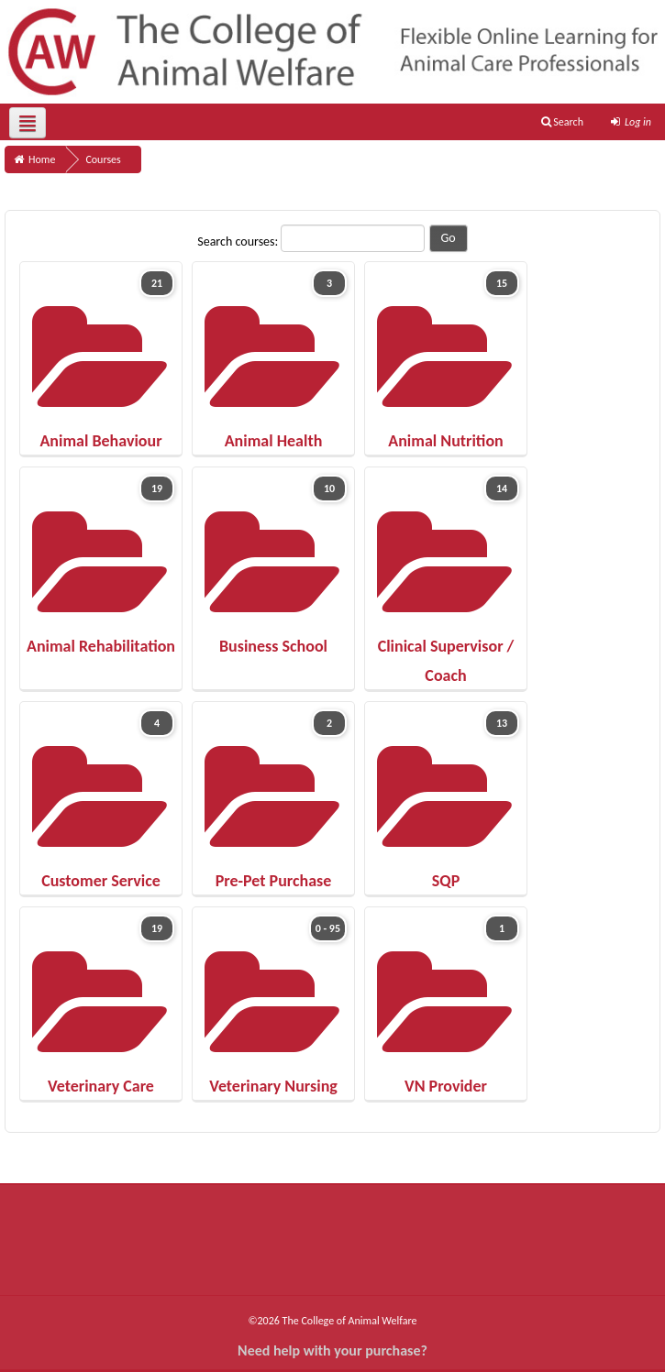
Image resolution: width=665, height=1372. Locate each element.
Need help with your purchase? (332, 1350)
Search (562, 121)
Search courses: (239, 241)
